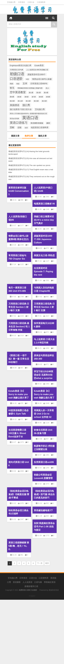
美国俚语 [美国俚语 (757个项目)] (14, 105)
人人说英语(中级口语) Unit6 (43, 189)
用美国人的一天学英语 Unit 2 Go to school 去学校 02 (44, 413)
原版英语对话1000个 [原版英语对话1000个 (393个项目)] (36, 74)
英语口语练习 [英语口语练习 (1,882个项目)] (18, 122)
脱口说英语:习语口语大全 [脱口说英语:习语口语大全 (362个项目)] (21, 109)
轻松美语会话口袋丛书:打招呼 (18, 512)
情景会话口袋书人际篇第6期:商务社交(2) (18, 237)
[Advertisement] (32, 632)
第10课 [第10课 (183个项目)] (12, 101)
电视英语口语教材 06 (44, 204)
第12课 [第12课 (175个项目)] (28, 101)
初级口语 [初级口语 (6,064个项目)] (17, 74)
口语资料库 (41, 2)
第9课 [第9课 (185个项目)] (48, 97)
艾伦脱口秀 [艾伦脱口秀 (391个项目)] (40, 109)
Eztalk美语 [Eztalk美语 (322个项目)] (39, 65)
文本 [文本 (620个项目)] (25, 83)
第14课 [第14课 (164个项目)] (44, 101)
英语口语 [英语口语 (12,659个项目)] (30, 117)
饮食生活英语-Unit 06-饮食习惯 (43, 431)
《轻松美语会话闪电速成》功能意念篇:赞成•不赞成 (18, 494)
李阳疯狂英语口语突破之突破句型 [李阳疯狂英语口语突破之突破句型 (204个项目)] (29, 88)
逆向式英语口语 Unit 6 (18, 464)
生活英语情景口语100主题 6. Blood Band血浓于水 (17, 433)
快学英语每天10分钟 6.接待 (44, 325)
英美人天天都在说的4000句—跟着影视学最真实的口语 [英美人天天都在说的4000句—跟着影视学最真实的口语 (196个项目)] (28, 113)
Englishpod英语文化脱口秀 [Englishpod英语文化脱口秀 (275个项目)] (20, 65)
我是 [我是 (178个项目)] (17, 84)
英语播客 (17, 582)
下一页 (39, 563)
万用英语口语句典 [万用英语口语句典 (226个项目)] (16, 70)
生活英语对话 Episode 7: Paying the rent (43, 271)
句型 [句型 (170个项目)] (27, 79)
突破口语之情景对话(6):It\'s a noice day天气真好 (44, 219)
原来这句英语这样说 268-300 (44, 357)
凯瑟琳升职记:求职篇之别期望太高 (44, 447)
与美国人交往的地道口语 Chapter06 (44, 289)
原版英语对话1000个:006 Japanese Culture (43, 239)
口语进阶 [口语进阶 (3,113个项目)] (16, 78)
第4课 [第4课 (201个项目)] (12, 97)
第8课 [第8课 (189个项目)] (41, 97)
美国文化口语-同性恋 (44, 255)
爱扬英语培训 (54, 590)
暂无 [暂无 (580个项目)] (12, 88)
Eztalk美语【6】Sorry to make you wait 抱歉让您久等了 (18, 394)
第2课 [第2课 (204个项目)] (38, 92)
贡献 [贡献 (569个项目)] (12, 127)
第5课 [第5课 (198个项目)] (19, 97)
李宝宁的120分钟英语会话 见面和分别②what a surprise (43, 374)
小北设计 (32, 596)
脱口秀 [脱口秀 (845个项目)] (26, 105)
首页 (11, 18)
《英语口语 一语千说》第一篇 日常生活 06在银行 (18, 358)
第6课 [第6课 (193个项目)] (26, 97)
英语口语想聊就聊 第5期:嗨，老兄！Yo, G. (18, 545)
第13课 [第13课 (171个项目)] (36, 101)
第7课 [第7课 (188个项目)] (34, 97)
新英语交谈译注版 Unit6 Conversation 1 (18, 191)
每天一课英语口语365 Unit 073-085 (17, 289)
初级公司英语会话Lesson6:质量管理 (43, 476)
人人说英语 (27, 582)
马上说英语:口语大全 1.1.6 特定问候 (44, 341)
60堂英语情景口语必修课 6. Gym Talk (18, 412)
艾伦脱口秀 (11, 2)
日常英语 (21, 2)
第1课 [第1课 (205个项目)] (31, 92)
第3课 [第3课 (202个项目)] (46, 92)
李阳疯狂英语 (50, 582)
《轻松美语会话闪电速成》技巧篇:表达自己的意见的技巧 (44, 494)
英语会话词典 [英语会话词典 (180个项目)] (14, 118)
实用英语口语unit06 (44, 462)
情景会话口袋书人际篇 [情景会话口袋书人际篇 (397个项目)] (42, 79)
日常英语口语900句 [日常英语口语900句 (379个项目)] (38, 83)
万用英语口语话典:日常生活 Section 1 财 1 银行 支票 (18, 307)
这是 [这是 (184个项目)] (26, 127)
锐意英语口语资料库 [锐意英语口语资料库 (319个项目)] (39, 127)
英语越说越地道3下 (43, 510)
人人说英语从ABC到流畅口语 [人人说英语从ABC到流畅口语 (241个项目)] (37, 70)
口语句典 (38, 582)
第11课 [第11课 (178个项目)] (20, 101)
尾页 (47, 563)
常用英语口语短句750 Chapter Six (17, 257)
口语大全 (31, 2)
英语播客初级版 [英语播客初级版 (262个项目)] (37, 123)
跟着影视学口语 (31, 586)
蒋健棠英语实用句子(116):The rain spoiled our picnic (29, 165)
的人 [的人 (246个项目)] (47, 88)
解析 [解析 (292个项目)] (48, 123)
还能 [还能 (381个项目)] (19, 127)
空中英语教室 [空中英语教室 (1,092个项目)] (18, 92)
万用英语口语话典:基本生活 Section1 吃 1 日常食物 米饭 (19, 326)
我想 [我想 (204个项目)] (11, 84)
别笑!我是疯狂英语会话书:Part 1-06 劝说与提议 (44, 526)
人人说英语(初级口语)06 (17, 218)
